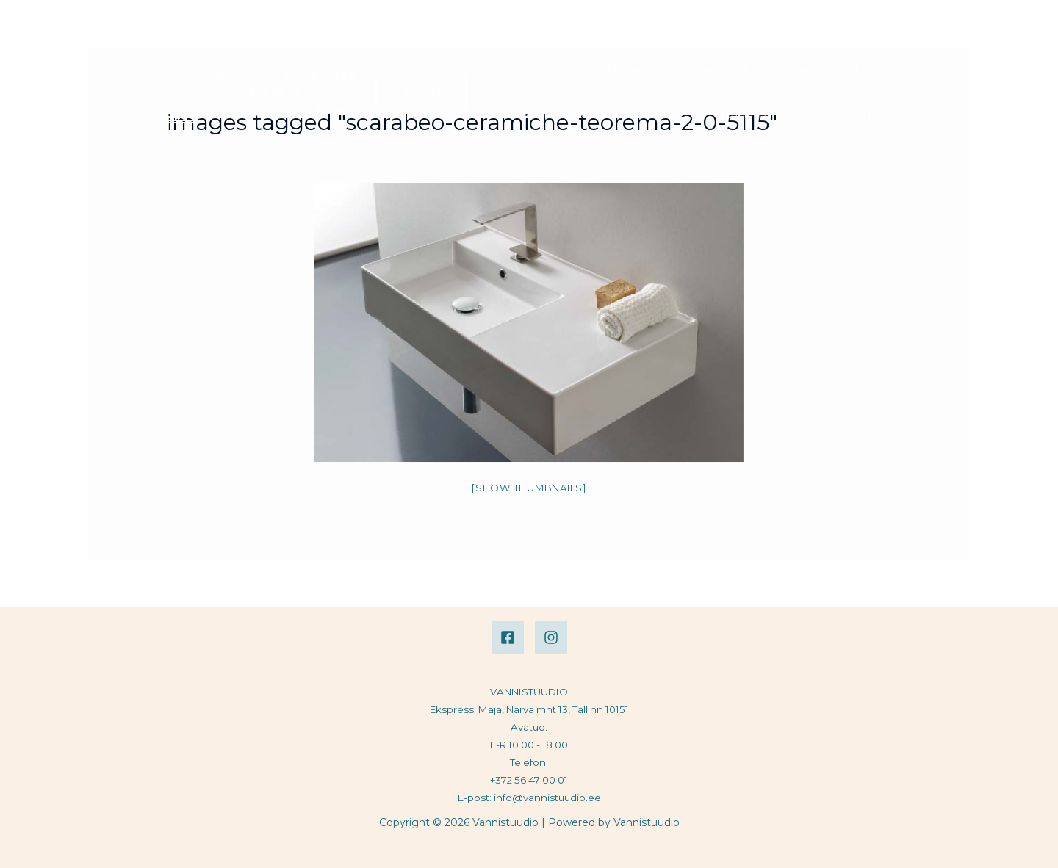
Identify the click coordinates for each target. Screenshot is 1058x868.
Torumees (736, 114)
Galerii (701, 70)
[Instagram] (551, 637)
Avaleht (516, 70)
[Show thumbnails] (529, 487)
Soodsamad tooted (549, 114)
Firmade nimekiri (611, 70)
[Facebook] (508, 637)
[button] (421, 92)
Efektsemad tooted (801, 70)
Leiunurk (655, 114)
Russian (885, 114)
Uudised (814, 114)
